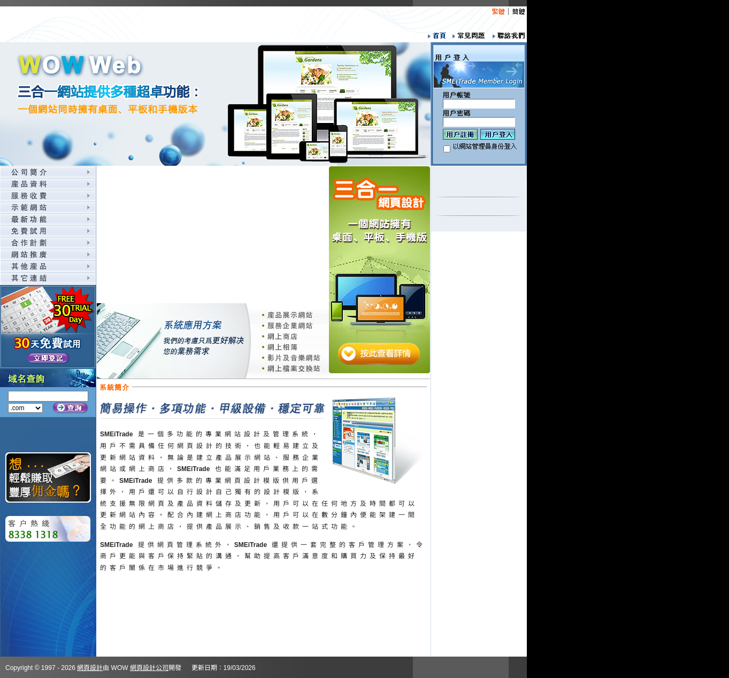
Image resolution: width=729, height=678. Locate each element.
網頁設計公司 (149, 668)
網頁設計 (90, 668)
